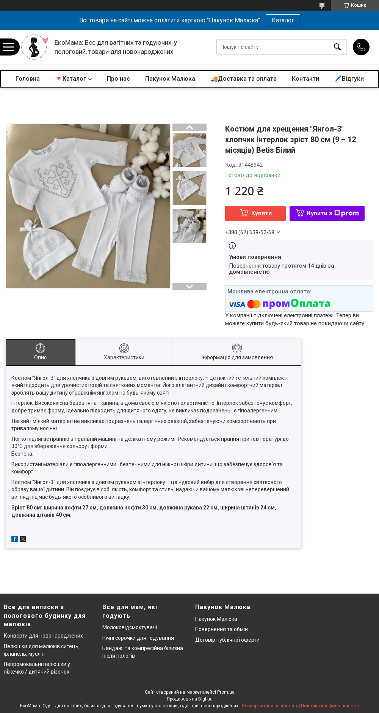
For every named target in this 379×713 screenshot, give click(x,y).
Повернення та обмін (221, 629)
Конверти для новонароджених (43, 636)
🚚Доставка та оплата (243, 78)
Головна (28, 78)
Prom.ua (226, 692)
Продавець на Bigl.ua (190, 699)
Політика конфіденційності (330, 705)
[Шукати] (337, 47)
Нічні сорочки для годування (138, 638)
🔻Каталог (70, 78)
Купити (261, 213)
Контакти (305, 78)
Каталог (283, 20)
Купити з (333, 213)
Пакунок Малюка (170, 78)
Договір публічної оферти (227, 640)
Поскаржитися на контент (270, 705)
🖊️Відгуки (349, 78)
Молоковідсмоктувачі (129, 627)
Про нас (118, 78)
